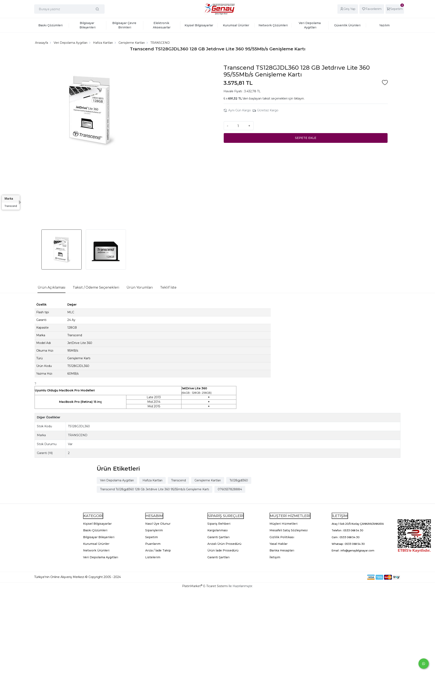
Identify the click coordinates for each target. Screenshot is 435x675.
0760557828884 (230, 489)
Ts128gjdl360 (239, 480)
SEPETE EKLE (305, 138)
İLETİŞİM (340, 516)
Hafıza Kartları (152, 480)
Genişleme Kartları (208, 480)
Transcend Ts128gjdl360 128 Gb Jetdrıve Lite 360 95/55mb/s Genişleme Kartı (154, 489)
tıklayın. (299, 98)
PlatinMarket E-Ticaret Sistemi (205, 586)
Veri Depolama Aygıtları (117, 480)
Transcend (178, 480)
